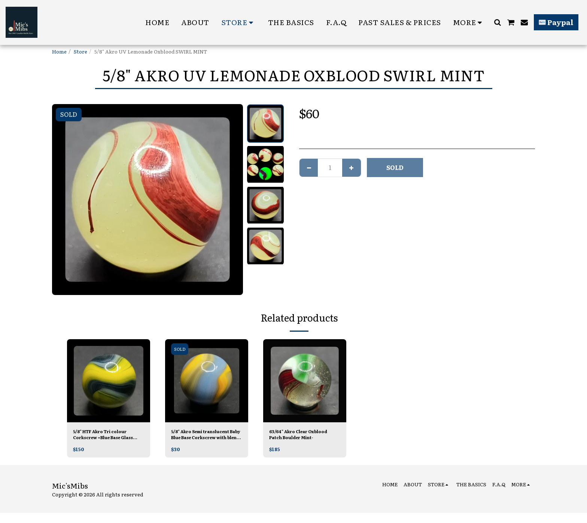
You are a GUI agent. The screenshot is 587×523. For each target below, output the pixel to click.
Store (80, 51)
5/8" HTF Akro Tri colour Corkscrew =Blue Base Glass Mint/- (106, 435)
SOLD (395, 167)
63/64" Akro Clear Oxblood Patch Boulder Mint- (304, 435)
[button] (497, 22)
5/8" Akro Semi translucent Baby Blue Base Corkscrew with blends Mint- (200, 435)
